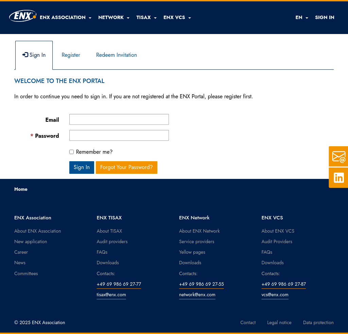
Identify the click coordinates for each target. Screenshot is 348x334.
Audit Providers (277, 241)
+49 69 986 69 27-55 (201, 284)
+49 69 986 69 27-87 (284, 284)
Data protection (318, 322)
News (19, 262)
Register (71, 55)
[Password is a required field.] (119, 135)
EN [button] (301, 17)
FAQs (102, 252)
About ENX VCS (278, 231)
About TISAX (109, 231)
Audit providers (112, 241)
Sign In (34, 55)
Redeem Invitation (116, 55)
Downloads (108, 262)
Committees (26, 273)
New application (30, 241)
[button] (65, 17)
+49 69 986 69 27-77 (119, 284)
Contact (248, 322)
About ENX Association (37, 231)
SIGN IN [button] (324, 17)
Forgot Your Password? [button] (126, 167)
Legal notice (279, 322)
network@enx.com (197, 294)
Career (21, 252)
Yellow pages (192, 252)
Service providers (196, 241)
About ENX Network (199, 231)
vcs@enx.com (275, 294)
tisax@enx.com (111, 294)
